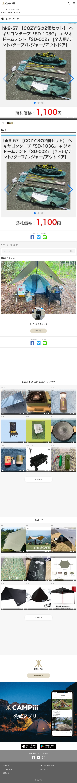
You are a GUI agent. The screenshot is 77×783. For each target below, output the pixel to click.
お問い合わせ (44, 769)
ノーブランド (4, 390)
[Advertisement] (38, 363)
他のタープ (38, 520)
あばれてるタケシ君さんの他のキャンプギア (38, 382)
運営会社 (6, 773)
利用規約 (6, 765)
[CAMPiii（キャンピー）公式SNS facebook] (33, 757)
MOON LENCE (4, 585)
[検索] (68, 3)
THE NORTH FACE (55, 528)
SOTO (53, 390)
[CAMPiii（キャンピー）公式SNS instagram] (43, 757)
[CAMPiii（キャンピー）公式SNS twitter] (38, 757)
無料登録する (38, 675)
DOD (28, 447)
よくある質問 (7, 769)
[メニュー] (73, 3)
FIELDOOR (54, 585)
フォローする (38, 331)
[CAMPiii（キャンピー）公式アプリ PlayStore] (47, 746)
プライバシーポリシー (47, 765)
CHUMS (3, 447)
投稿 (71, 251)
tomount (3, 528)
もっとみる (38, 479)
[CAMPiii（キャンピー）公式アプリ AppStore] (29, 746)
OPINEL (53, 447)
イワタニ (28, 390)
